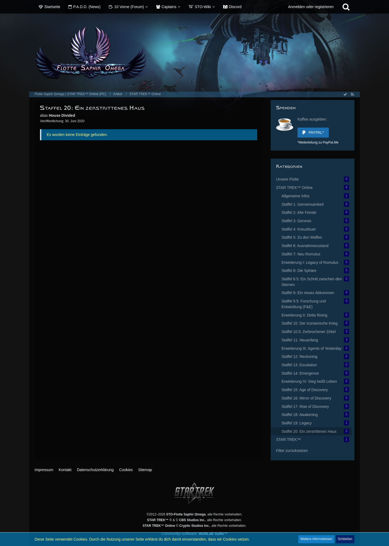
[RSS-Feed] (352, 94)
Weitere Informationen (316, 539)
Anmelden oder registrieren (311, 7)
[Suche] (346, 7)
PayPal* (313, 132)
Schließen (345, 539)
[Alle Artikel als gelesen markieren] (345, 94)
